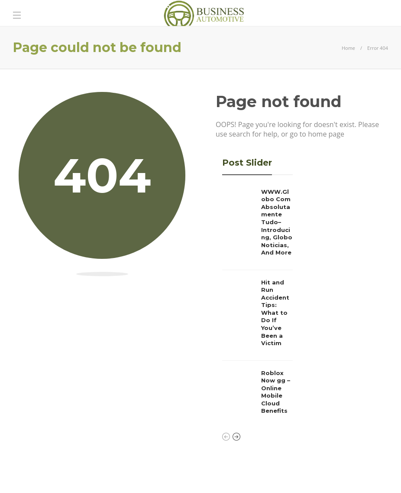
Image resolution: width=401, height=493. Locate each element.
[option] (257, 303)
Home (348, 48)
